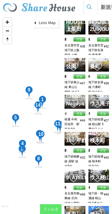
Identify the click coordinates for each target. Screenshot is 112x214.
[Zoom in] (7, 22)
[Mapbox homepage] (5, 208)
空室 (79, 187)
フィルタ (51, 209)
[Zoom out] (7, 30)
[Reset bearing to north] (7, 39)
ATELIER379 (85, 177)
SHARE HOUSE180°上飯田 (80, 22)
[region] (31, 114)
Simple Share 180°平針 (77, 133)
